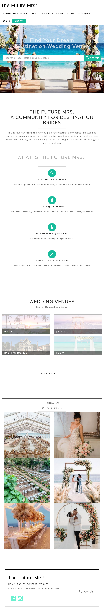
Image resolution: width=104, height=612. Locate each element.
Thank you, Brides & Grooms (47, 13)
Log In (6, 21)
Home (11, 584)
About (70, 13)
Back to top (48, 374)
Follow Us (52, 409)
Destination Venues (15, 13)
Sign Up (19, 21)
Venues (43, 584)
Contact (32, 584)
